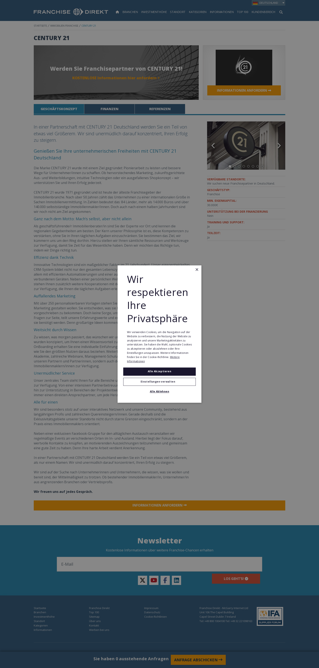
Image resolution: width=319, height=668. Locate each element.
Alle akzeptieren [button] (159, 371)
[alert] (159, 334)
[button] (159, 382)
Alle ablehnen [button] (159, 391)
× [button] (196, 269)
